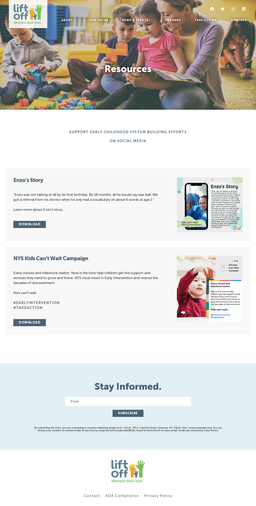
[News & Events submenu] (150, 20)
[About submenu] (74, 20)
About (67, 20)
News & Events (135, 20)
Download (29, 224)
